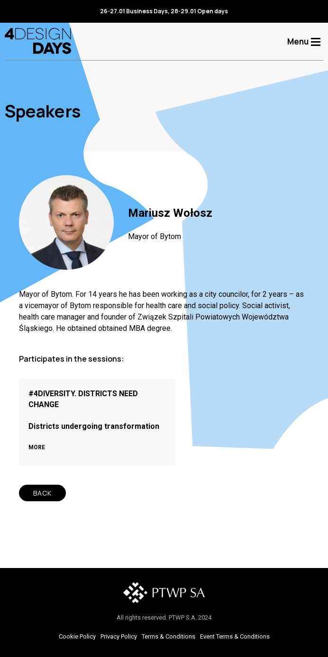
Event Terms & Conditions (235, 636)
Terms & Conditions (168, 636)
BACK (42, 492)
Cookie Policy (77, 636)
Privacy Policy (118, 636)
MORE (36, 447)
